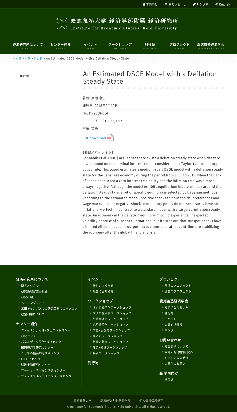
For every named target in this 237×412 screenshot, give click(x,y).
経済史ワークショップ (108, 336)
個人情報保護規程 (151, 400)
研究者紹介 (28, 297)
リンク (169, 330)
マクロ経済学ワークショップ (112, 313)
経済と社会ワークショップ (110, 342)
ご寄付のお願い (175, 363)
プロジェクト (179, 46)
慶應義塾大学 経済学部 (115, 400)
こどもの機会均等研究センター (42, 353)
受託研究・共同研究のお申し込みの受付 (179, 355)
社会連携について (176, 346)
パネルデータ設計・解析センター (42, 342)
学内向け (169, 373)
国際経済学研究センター (37, 347)
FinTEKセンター (32, 359)
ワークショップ (120, 46)
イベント (90, 46)
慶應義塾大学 (83, 400)
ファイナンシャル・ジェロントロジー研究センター (45, 333)
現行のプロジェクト (178, 285)
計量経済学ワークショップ (110, 319)
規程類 (169, 379)
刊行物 (150, 46)
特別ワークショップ (106, 353)
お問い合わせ (170, 339)
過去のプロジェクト (178, 291)
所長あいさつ (30, 285)
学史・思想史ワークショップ (111, 330)
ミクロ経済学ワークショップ (112, 307)
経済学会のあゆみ (176, 307)
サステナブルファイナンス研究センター (47, 376)
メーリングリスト (33, 303)
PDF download (98, 138)
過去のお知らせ (103, 291)
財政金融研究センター (36, 364)
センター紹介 (61, 46)
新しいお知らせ (103, 285)
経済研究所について (28, 46)
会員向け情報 (173, 324)
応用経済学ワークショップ (110, 324)
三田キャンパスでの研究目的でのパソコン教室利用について (49, 311)
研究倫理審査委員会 (34, 291)
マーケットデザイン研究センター (43, 370)
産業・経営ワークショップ (110, 347)
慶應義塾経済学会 (210, 46)
